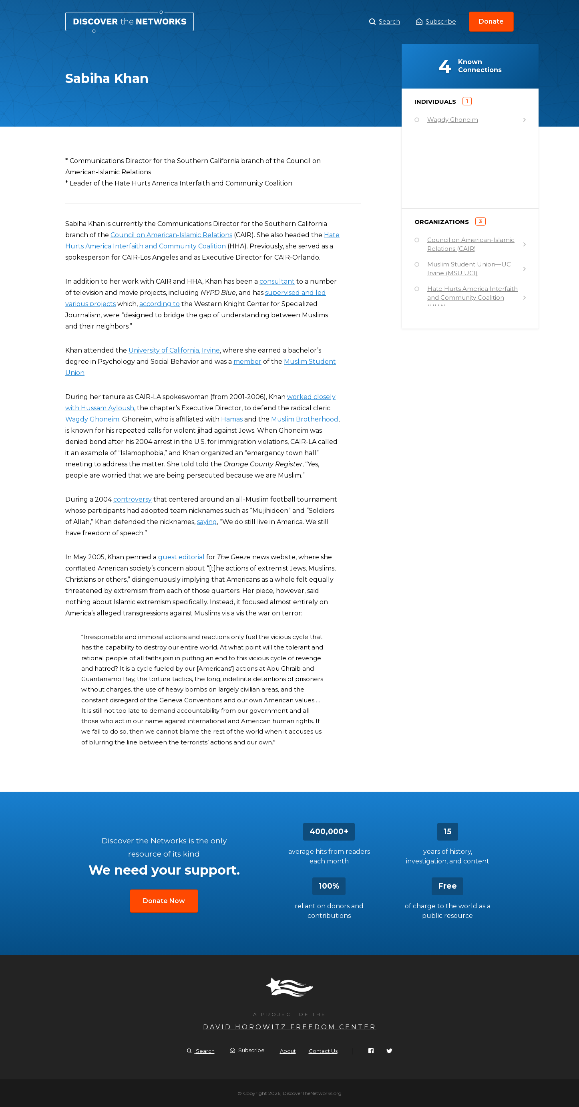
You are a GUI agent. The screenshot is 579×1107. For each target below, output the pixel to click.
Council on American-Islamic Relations (171, 235)
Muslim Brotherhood (304, 419)
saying (207, 522)
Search (384, 21)
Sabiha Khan (129, 22)
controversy (132, 499)
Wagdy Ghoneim (92, 419)
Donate (491, 21)
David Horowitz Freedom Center (289, 1027)
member (247, 361)
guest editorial (181, 557)
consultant (277, 281)
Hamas (232, 419)
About (288, 1051)
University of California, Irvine (174, 350)
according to (159, 304)
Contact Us (323, 1051)
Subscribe (436, 21)
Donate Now (164, 901)
